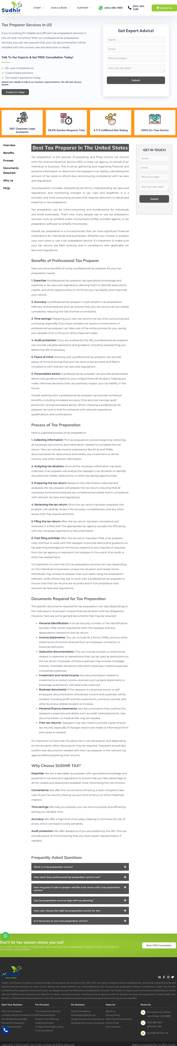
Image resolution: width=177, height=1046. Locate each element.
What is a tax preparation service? (53, 872)
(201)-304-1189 (139, 8)
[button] (80, 872)
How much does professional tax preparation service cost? (67, 882)
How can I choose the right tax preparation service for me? (67, 915)
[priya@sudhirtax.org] (143, 1038)
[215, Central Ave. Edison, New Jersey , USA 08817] (143, 1017)
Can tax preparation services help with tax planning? (63, 905)
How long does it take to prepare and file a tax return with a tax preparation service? (77, 894)
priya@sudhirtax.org (157, 1038)
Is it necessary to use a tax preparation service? (61, 925)
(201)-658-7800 (113, 7)
